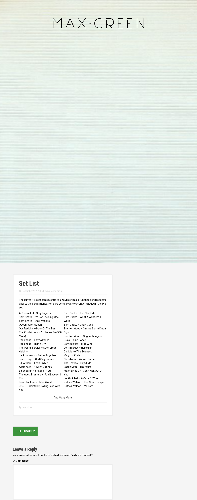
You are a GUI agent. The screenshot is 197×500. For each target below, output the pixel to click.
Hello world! (25, 431)
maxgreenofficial (53, 291)
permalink (26, 407)
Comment (23, 460)
